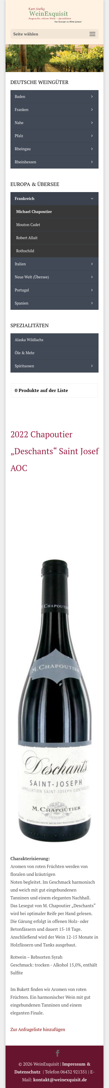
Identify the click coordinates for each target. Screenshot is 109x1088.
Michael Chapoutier (34, 211)
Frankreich (55, 198)
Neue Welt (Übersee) (55, 276)
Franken (55, 109)
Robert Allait (27, 237)
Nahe (55, 122)
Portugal (55, 290)
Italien (55, 263)
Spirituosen (55, 365)
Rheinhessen (55, 161)
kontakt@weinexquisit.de (60, 1079)
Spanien (55, 303)
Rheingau (55, 148)
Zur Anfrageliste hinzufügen (37, 1029)
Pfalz (55, 135)
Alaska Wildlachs (29, 339)
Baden (55, 96)
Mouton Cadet (28, 224)
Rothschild (25, 250)
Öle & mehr (25, 352)
